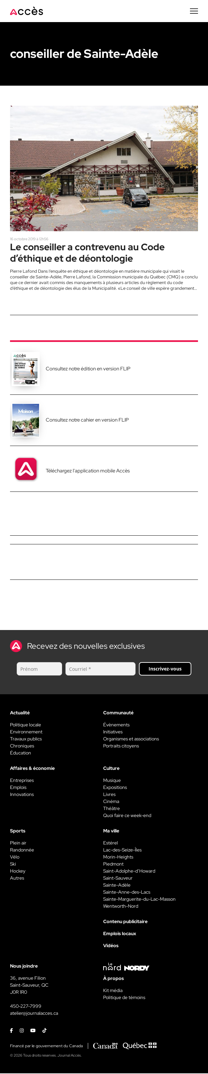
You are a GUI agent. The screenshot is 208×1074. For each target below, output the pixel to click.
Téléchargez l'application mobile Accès (88, 471)
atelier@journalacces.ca (34, 1014)
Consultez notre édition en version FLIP (88, 369)
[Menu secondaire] (194, 11)
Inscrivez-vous (165, 669)
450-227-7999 (25, 1007)
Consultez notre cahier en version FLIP (87, 421)
